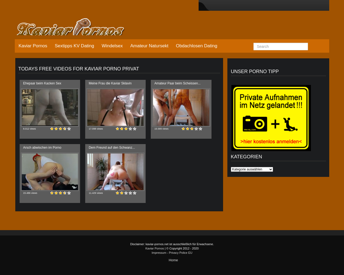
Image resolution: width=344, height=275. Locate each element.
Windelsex (112, 45)
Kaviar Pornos (33, 45)
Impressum (159, 252)
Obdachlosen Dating (196, 45)
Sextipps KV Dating (74, 45)
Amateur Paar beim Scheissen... (177, 83)
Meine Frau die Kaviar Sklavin (110, 83)
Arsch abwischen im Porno (42, 147)
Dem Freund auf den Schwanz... (112, 147)
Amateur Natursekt (149, 45)
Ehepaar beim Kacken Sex (42, 83)
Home (173, 260)
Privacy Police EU (180, 252)
